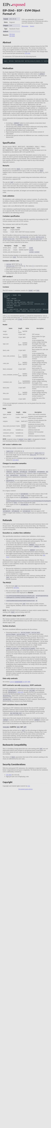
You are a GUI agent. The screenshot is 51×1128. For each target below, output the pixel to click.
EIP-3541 (12, 34)
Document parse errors (25, 791)
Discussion (25, 26)
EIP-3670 (20, 694)
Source (32, 26)
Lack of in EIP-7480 (20, 683)
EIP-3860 (12, 36)
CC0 (29, 788)
